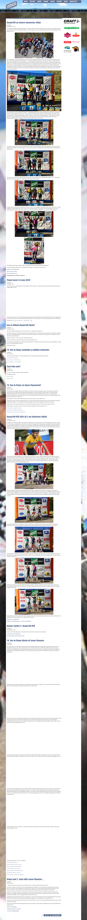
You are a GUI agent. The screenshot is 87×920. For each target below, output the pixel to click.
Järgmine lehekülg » (57, 915)
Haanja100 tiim (73, 1)
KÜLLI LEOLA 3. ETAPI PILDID (13, 359)
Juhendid (39, 1)
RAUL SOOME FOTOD (12, 273)
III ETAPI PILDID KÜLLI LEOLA (13, 872)
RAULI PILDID (10, 378)
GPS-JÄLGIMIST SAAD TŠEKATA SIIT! (15, 635)
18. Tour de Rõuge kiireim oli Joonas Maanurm (25, 640)
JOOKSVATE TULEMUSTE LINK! (14, 408)
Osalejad (52, 1)
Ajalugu (66, 1)
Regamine (46, 1)
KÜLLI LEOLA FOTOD (12, 271)
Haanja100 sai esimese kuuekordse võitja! (24, 22)
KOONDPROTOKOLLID (12, 862)
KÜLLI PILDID (10, 376)
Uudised (26, 1)
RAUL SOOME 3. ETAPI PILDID (14, 361)
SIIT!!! (35, 339)
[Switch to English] (79, 1)
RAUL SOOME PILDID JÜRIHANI (14, 866)
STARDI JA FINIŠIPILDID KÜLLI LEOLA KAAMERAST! (19, 621)
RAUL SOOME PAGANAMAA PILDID (15, 870)
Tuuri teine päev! (13, 366)
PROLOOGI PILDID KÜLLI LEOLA (14, 864)
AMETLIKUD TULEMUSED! (13, 619)
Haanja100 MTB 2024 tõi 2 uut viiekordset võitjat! (27, 416)
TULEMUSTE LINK (11, 374)
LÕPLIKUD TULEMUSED (12, 357)
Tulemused (59, 1)
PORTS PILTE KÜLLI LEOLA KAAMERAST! (16, 412)
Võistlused (32, 1)
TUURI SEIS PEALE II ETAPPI (14, 908)
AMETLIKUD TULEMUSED (13, 269)
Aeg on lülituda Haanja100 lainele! (21, 325)
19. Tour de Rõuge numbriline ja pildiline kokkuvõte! (28, 349)
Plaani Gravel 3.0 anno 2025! (18, 280)
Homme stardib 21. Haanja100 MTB (21, 625)
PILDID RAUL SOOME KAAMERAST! (15, 410)
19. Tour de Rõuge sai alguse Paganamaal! (24, 385)
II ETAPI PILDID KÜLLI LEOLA (13, 868)
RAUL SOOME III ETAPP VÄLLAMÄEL (15, 874)
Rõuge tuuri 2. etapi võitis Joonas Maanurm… (25, 879)
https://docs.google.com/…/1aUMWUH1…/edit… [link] (22, 320)
